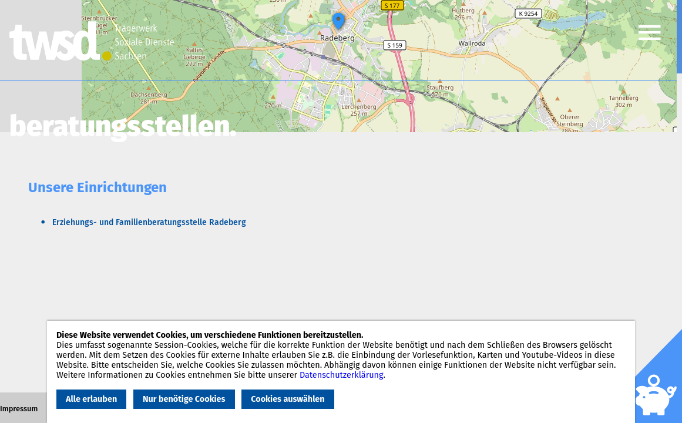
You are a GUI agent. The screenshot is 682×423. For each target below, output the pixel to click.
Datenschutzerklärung (342, 375)
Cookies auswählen (287, 399)
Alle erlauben (91, 399)
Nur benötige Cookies (184, 399)
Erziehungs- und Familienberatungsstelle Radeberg (149, 222)
